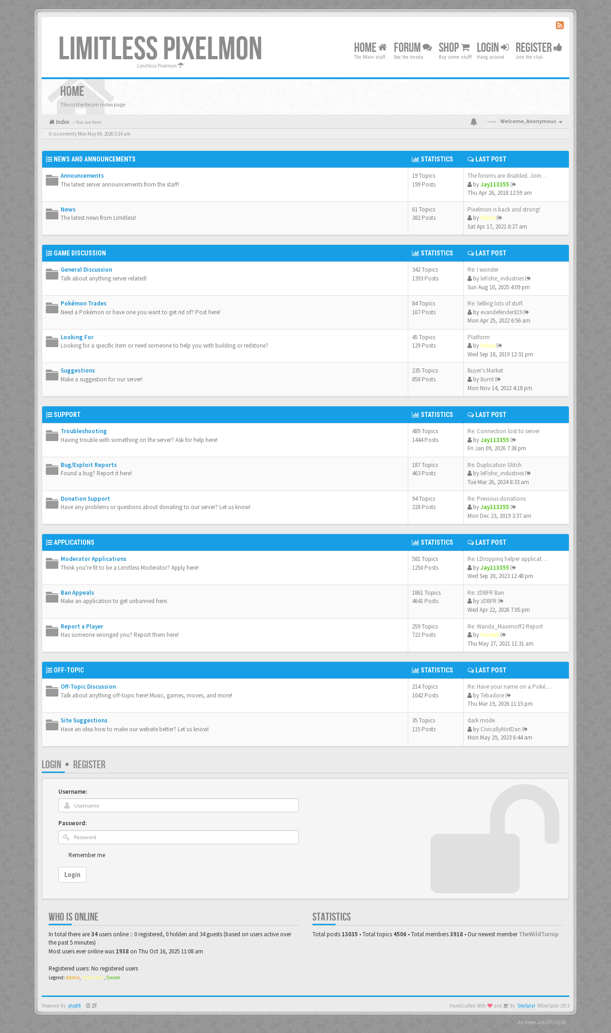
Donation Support (85, 499)
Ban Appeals (77, 593)
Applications (74, 542)
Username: (72, 792)
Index (62, 122)
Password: (72, 823)
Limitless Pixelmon (160, 49)
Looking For (77, 337)
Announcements (82, 176)
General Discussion (86, 270)
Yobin (487, 218)
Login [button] (493, 48)
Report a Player (82, 626)
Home (370, 48)
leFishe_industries (502, 278)
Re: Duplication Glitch (495, 465)
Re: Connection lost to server (504, 431)
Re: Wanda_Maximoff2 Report (505, 626)
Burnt (487, 379)
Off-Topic (69, 670)
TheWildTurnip (539, 934)
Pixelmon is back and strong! (504, 209)
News (68, 209)
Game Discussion (80, 253)
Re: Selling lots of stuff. (496, 303)
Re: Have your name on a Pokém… (512, 687)
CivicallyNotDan (500, 729)
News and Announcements (95, 159)
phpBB (74, 1006)
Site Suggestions (84, 720)
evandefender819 (501, 312)
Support (67, 414)
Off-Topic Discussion (88, 687)
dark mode (481, 720)
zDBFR (488, 601)
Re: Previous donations (497, 499)
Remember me (87, 855)
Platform (479, 337)
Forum (413, 48)
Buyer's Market (485, 370)
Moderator (93, 977)
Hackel (489, 635)
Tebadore (492, 695)
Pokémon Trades (83, 303)
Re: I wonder (483, 270)
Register (539, 48)
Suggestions (78, 370)
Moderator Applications (93, 559)
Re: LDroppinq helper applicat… (508, 559)
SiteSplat (526, 1006)
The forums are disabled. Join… (507, 176)
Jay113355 (494, 184)
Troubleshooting (84, 431)
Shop (454, 48)
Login (51, 765)
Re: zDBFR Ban (486, 593)
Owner (113, 977)
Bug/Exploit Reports (89, 465)
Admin (73, 977)
